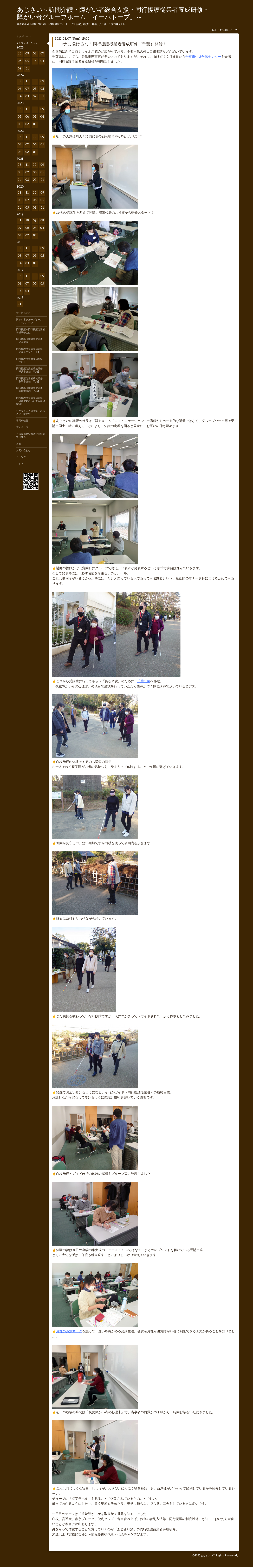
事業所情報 (22, 421)
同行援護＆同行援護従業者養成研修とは (30, 331)
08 (35, 53)
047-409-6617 (227, 30)
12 (19, 81)
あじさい (205, 1556)
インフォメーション (27, 43)
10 (19, 53)
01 (27, 68)
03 (42, 61)
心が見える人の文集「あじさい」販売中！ (30, 413)
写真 (18, 444)
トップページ (23, 36)
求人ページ (22, 427)
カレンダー (22, 457)
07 (42, 53)
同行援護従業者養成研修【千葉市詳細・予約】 (29, 370)
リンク (19, 464)
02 (19, 68)
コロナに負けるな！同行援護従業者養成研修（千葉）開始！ (111, 44)
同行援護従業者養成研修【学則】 (29, 361)
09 (27, 53)
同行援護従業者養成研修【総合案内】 (29, 341)
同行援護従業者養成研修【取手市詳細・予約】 (29, 380)
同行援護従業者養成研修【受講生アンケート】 (29, 351)
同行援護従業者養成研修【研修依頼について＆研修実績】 (30, 401)
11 (27, 81)
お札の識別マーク (69, 1331)
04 (35, 61)
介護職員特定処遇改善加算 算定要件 (31, 436)
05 (27, 61)
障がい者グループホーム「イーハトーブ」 (29, 321)
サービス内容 (23, 313)
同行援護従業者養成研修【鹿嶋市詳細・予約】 (29, 390)
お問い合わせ (23, 450)
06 (20, 61)
